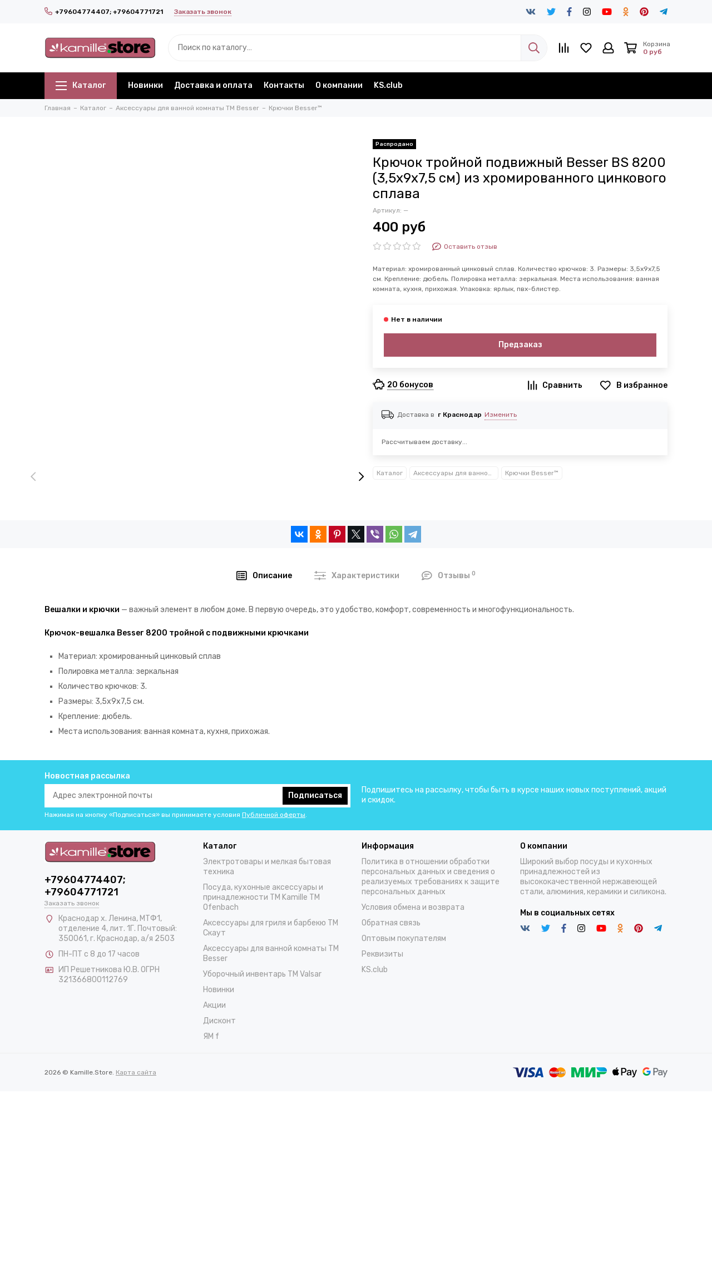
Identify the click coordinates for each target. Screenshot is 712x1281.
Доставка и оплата (213, 85)
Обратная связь (391, 923)
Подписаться (315, 795)
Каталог (81, 85)
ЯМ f (211, 1036)
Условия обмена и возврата (413, 907)
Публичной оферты (273, 815)
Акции (214, 1005)
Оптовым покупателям (404, 938)
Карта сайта (136, 1072)
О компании (339, 85)
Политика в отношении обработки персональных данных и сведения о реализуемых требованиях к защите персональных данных (431, 876)
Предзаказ (520, 344)
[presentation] (33, 477)
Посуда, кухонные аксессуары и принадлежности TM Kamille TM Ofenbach (263, 897)
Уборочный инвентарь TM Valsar (262, 974)
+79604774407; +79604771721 (103, 12)
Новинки (145, 85)
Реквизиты (382, 954)
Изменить (500, 414)
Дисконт (219, 1021)
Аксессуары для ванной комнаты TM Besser (455, 473)
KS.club (388, 85)
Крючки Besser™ (531, 473)
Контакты (284, 85)
